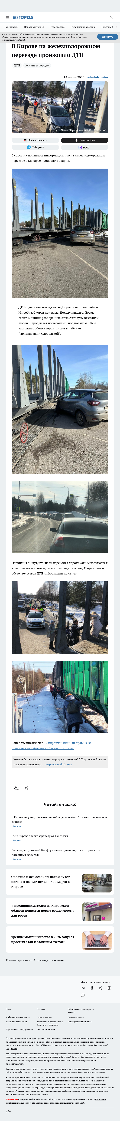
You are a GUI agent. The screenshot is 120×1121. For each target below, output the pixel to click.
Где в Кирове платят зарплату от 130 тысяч (60, 838)
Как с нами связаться (16, 1021)
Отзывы (41, 1009)
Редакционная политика (80, 1021)
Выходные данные (46, 1029)
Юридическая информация (19, 1029)
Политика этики (76, 1017)
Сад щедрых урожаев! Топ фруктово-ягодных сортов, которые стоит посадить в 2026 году (60, 855)
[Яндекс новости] (35, 140)
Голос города (58, 26)
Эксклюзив (12, 26)
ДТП (17, 65)
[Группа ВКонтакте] (83, 987)
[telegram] (27, 788)
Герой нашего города (83, 26)
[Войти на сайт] (111, 17)
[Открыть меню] (7, 17)
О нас (8, 1009)
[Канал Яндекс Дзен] (85, 140)
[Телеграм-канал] (35, 147)
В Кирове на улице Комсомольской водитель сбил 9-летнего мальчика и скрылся (60, 821)
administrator (97, 77)
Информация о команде (18, 1017)
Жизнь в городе (37, 65)
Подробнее (12, 1048)
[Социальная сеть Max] (85, 147)
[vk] (16, 788)
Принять (107, 36)
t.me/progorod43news (57, 764)
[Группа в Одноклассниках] (91, 987)
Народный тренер (34, 26)
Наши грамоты (44, 1017)
